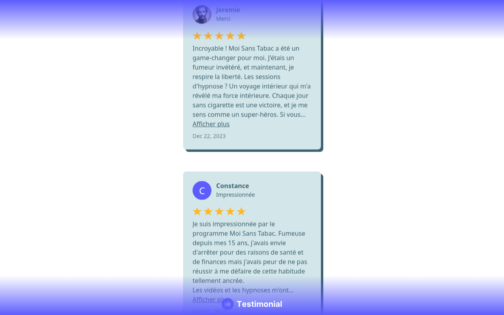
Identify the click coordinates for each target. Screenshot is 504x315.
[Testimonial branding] (252, 304)
